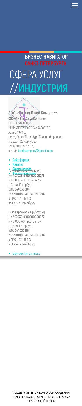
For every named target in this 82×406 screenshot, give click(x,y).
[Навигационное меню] (75, 5)
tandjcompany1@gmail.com (35, 150)
